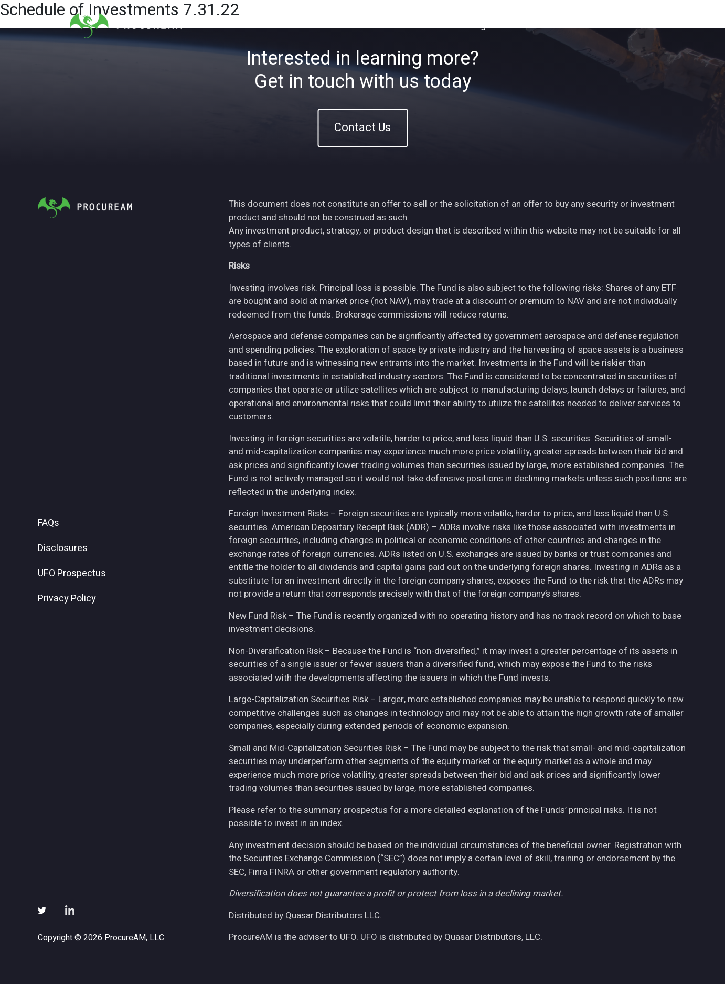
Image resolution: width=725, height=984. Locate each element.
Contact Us (362, 127)
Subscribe (577, 25)
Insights (482, 25)
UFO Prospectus (72, 573)
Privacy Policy (67, 598)
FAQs (48, 523)
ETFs (439, 25)
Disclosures (63, 548)
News (527, 25)
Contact (630, 25)
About (400, 25)
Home (359, 25)
